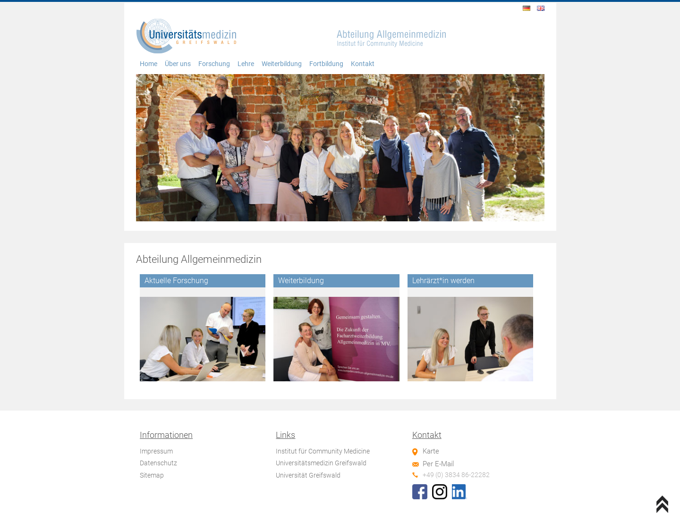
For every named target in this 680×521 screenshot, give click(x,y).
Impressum (156, 451)
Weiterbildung (282, 64)
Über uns (178, 64)
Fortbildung (326, 64)
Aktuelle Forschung (176, 280)
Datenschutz (158, 463)
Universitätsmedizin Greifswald (321, 463)
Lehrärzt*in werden (443, 280)
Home (148, 64)
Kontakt (362, 64)
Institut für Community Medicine (323, 451)
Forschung (214, 64)
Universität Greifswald (308, 475)
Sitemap (152, 475)
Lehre (246, 64)
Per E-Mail (438, 464)
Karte (431, 451)
